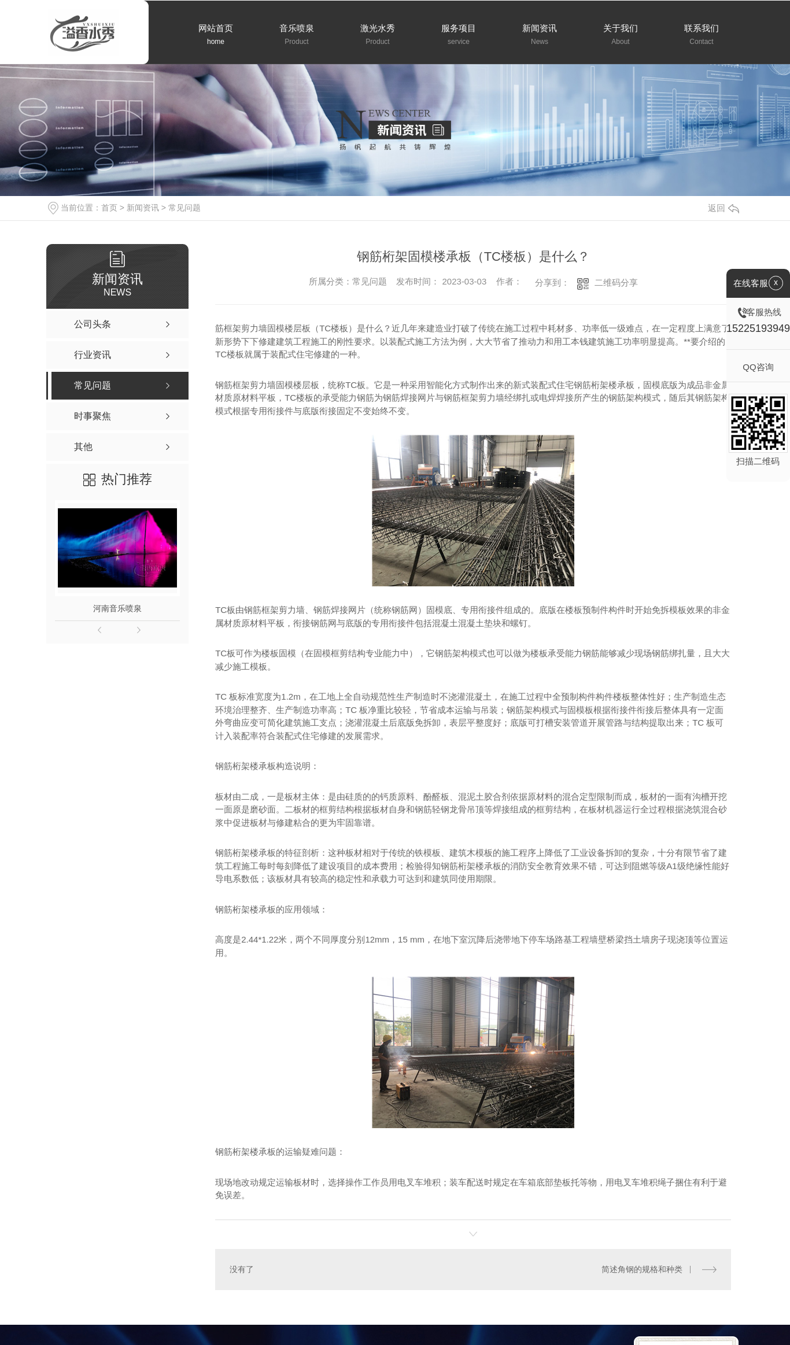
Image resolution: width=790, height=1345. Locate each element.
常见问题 (184, 207)
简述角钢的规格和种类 (641, 1269)
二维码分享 (616, 282)
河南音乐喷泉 (117, 608)
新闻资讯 (143, 207)
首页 (109, 207)
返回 (723, 208)
